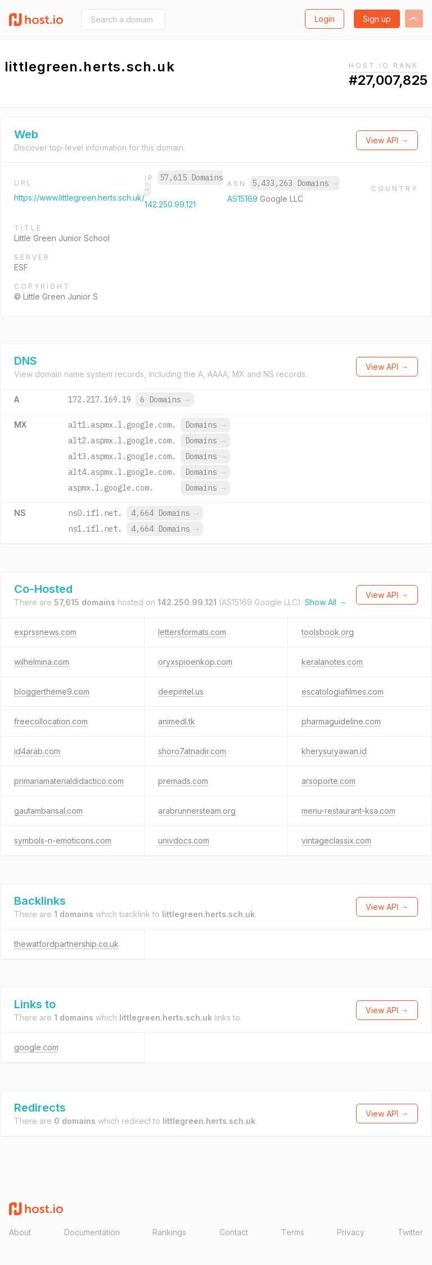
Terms (292, 1232)
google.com (36, 1047)
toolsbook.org (328, 632)
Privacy (350, 1232)
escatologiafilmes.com (343, 691)
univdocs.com (183, 840)
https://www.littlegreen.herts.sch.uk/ (79, 197)
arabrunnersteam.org (197, 810)
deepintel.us (181, 691)
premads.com (183, 781)
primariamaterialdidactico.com (69, 781)
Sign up (377, 19)
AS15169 (243, 198)
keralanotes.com (332, 661)
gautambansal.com (48, 810)
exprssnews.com (45, 632)
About (20, 1232)
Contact (233, 1232)
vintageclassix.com (336, 840)
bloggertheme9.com (51, 691)
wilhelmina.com (41, 661)
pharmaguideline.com (341, 721)
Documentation (92, 1232)
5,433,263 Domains (295, 183)
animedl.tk (176, 721)
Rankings (169, 1232)
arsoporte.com (329, 781)
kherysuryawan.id (334, 751)
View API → (387, 140)
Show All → (325, 602)
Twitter (410, 1232)
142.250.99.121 (170, 204)
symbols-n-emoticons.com (62, 840)
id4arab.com (37, 751)
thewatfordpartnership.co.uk (66, 944)
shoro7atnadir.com (192, 751)
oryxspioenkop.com (195, 661)
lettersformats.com (192, 632)
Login (324, 19)
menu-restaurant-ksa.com (348, 810)
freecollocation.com (51, 721)
